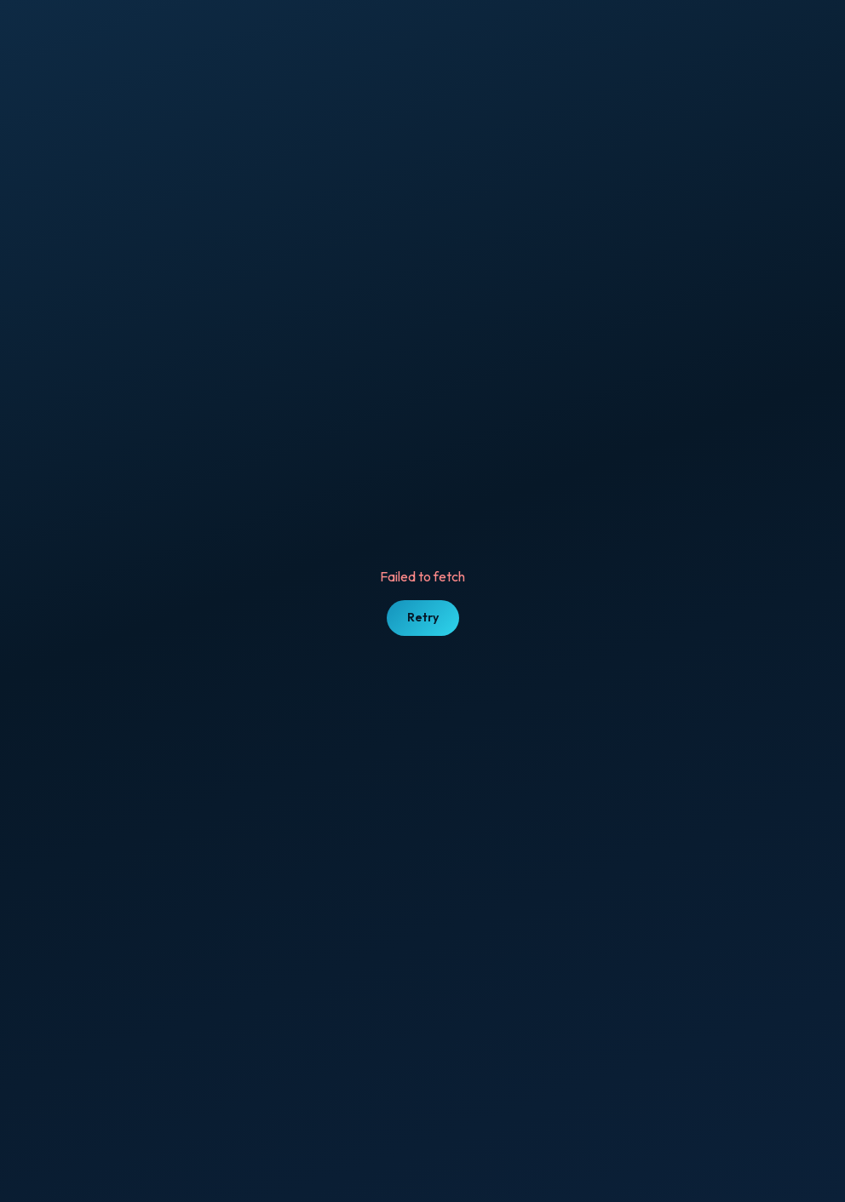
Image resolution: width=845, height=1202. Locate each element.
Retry (423, 617)
